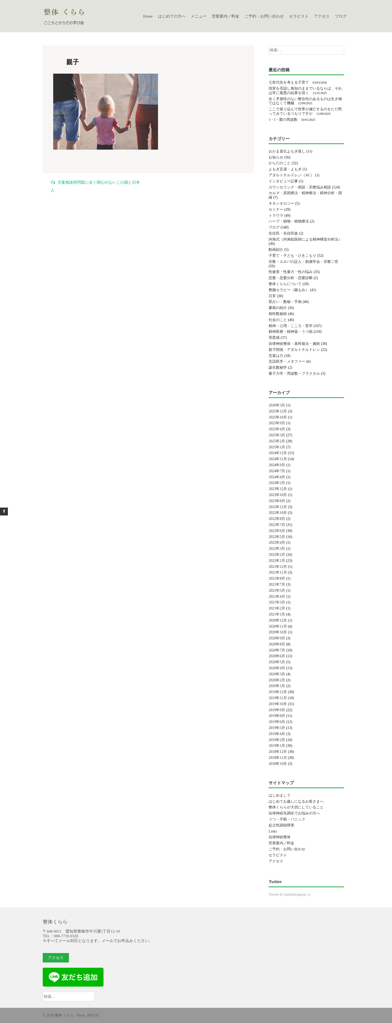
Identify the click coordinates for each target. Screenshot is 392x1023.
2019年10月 (278, 704)
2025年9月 (277, 423)
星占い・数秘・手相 (285, 302)
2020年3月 (277, 674)
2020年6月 (277, 656)
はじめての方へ (172, 16)
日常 (272, 296)
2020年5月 (277, 662)
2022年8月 (277, 519)
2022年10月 (278, 513)
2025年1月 (277, 447)
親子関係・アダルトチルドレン (294, 350)
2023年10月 (278, 495)
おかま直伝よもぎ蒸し (287, 151)
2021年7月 (277, 584)
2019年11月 (278, 698)
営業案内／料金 (225, 16)
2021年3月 (277, 602)
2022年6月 (277, 531)
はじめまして (280, 795)
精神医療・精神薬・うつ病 (291, 332)
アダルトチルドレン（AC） (291, 175)
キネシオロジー (281, 203)
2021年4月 (277, 596)
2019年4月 (277, 734)
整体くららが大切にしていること (296, 807)
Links (273, 831)
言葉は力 (276, 356)
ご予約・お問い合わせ (264, 16)
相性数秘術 (278, 314)
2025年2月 (277, 441)
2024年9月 (277, 465)
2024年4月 (277, 477)
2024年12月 (278, 453)
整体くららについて (285, 284)
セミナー (276, 209)
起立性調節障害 (281, 825)
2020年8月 (277, 644)
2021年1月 (277, 614)
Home (148, 16)
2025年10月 (278, 417)
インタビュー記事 (283, 181)
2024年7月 (277, 471)
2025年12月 (278, 411)
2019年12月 (278, 692)
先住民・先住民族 (283, 233)
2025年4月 (277, 429)
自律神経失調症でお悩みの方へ (294, 813)
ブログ (341, 16)
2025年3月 (277, 435)
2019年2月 (277, 740)
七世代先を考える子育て (289, 82)
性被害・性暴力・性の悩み (291, 272)
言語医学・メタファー (287, 361)
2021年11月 (278, 572)
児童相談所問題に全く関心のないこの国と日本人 (95, 186)
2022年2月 (277, 555)
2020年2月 (277, 680)
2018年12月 (278, 752)
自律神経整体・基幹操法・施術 (294, 344)
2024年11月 (278, 459)
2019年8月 (277, 716)
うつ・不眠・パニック (287, 819)
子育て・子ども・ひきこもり (292, 256)
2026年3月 (277, 405)
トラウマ (276, 215)
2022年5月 (277, 537)
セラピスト (299, 16)
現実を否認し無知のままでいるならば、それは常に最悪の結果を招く (305, 90)
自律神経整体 (280, 837)
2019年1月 (277, 746)
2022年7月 (277, 525)
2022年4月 (277, 543)
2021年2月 (277, 608)
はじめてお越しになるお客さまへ (296, 801)
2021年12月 (278, 567)
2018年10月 (278, 764)
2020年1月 (277, 686)
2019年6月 (277, 722)
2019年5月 (277, 728)
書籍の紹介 (278, 308)
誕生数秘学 (278, 367)
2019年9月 (277, 710)
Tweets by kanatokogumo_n (289, 894)
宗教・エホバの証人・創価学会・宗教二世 (303, 262)
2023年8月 (277, 501)
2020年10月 (278, 632)
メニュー (198, 16)
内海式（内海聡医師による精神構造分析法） (305, 239)
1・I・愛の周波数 (283, 120)
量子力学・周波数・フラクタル (294, 374)
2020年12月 (278, 620)
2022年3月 (277, 549)
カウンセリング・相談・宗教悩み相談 (300, 187)
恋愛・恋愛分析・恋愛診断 (291, 278)
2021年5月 (277, 590)
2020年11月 (278, 626)
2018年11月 (278, 758)
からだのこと (280, 163)
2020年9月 (277, 638)
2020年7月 (277, 650)
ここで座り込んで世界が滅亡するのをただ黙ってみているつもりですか (305, 111)
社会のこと (278, 320)
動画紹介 (276, 250)
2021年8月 (277, 578)
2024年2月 (277, 483)
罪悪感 (274, 338)
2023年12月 (278, 489)
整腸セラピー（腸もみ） (289, 290)
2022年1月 (277, 561)
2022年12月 (278, 507)
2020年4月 (277, 668)
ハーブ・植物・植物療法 (289, 221)
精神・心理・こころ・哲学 (291, 326)
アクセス (322, 16)
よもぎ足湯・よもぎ (285, 169)
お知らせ (276, 157)
